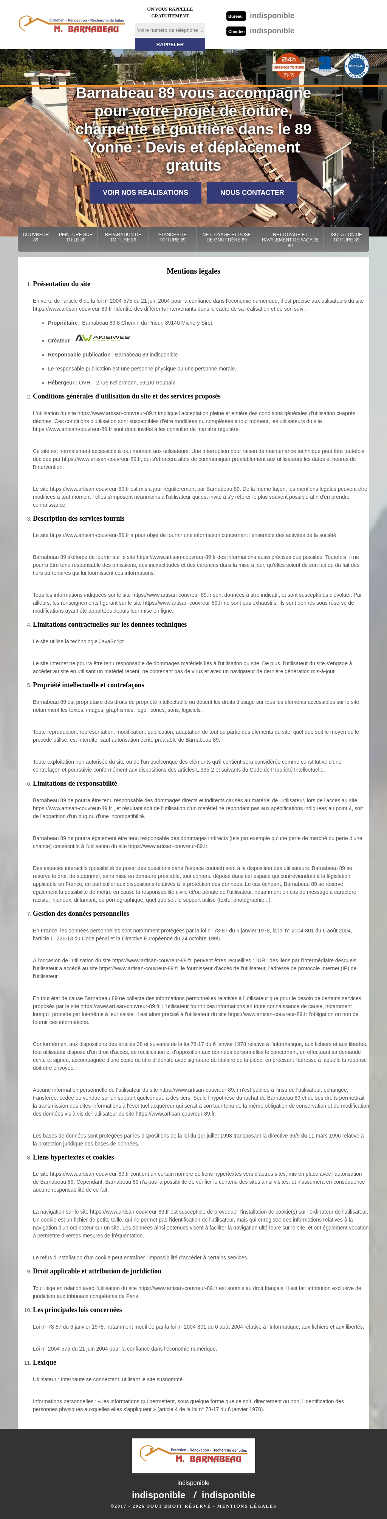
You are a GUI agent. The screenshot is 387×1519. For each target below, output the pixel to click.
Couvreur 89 (36, 237)
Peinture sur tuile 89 (76, 237)
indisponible (260, 15)
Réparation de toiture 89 (123, 237)
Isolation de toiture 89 (346, 237)
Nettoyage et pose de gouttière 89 (227, 237)
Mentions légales (247, 1506)
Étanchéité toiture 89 (172, 237)
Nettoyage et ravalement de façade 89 (290, 240)
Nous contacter (252, 192)
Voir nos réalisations (145, 192)
